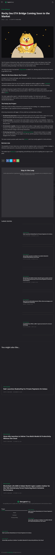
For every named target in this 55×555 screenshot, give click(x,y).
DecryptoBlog (10, 552)
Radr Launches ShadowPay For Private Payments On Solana (37, 234)
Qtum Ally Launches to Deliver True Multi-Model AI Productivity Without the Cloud (35, 256)
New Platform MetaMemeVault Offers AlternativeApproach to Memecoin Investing (37, 302)
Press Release (5, 9)
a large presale (22, 69)
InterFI (26, 139)
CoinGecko (47, 83)
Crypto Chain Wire (16, 19)
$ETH (6, 92)
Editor (24, 304)
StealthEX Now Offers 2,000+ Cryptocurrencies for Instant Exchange (37, 324)
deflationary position (28, 132)
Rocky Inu (12, 151)
